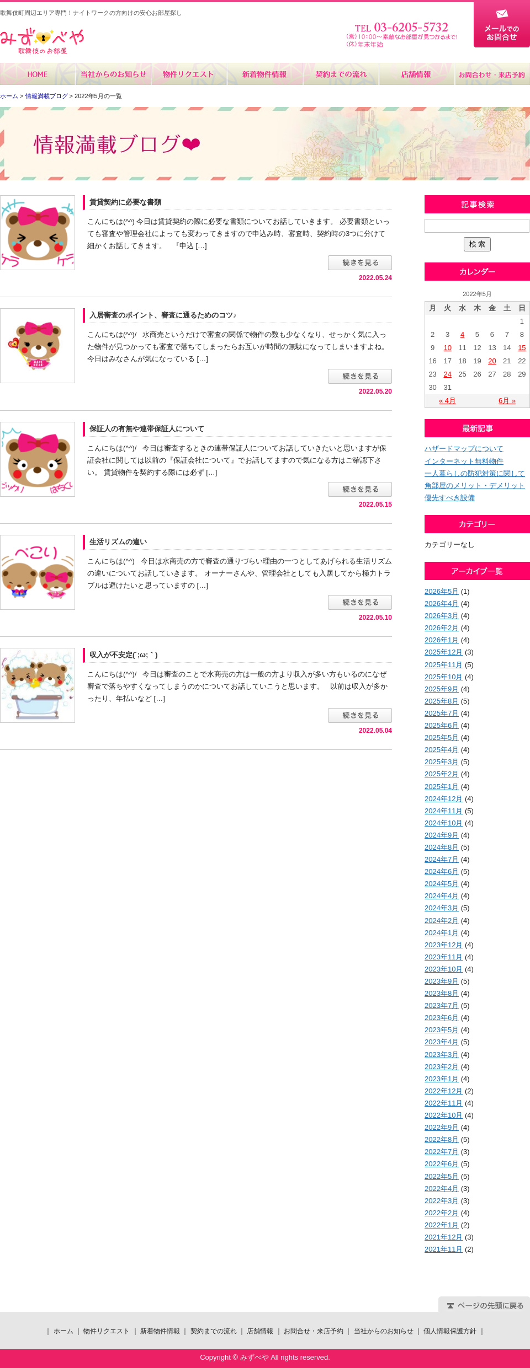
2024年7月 (442, 859)
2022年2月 (442, 1213)
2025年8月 (442, 701)
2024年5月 (442, 883)
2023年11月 (444, 957)
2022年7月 (442, 1151)
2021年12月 (444, 1237)
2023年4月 (442, 1042)
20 (492, 361)
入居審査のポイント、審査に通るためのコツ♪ (163, 315)
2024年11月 (444, 811)
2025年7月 (442, 713)
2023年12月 (444, 945)
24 (447, 374)
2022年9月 (442, 1127)
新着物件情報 (265, 74)
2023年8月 (442, 993)
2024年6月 (442, 871)
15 (522, 348)
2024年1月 (442, 933)
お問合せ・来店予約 (492, 74)
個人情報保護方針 (449, 1331)
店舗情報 (416, 74)
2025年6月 (442, 725)
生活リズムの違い (118, 542)
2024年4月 (442, 896)
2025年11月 (444, 665)
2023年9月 (442, 981)
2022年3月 (442, 1201)
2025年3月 (442, 762)
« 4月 (447, 400)
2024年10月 (444, 823)
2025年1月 (442, 786)
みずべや (42, 41)
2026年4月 (442, 603)
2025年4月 (442, 749)
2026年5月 (442, 591)
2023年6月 (442, 1017)
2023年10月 (444, 969)
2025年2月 (442, 774)
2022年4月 (442, 1188)
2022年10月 (444, 1115)
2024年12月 (444, 799)
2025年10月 (444, 677)
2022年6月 (442, 1164)
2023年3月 (442, 1054)
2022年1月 (442, 1225)
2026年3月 (442, 615)
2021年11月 (444, 1249)
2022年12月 (444, 1091)
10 (447, 348)
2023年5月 (442, 1030)
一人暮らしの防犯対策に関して (475, 473)
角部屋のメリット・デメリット (475, 485)
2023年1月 (442, 1079)
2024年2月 (442, 920)
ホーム (38, 74)
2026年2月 (442, 628)
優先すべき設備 (450, 497)
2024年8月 (442, 847)
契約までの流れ (340, 74)
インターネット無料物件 (464, 461)
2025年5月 (442, 737)
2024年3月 (442, 908)
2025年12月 (444, 652)
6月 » (507, 400)
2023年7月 (442, 1005)
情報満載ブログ (46, 96)
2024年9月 (442, 835)
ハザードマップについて (464, 448)
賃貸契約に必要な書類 (125, 202)
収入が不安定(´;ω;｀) (123, 655)
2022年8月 (442, 1139)
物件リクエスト (189, 74)
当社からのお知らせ (113, 74)
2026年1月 (442, 640)
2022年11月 (444, 1103)
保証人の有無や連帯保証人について (146, 429)
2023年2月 (442, 1067)
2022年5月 (442, 1176)
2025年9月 (442, 689)
